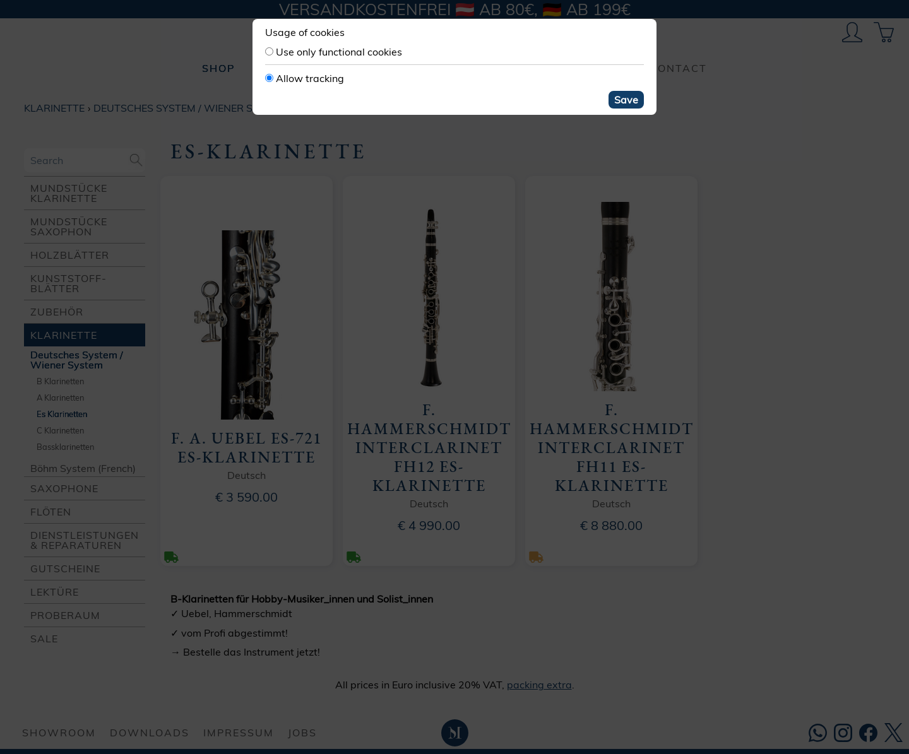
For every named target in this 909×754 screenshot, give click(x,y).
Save (626, 99)
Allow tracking (310, 78)
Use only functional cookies (339, 51)
